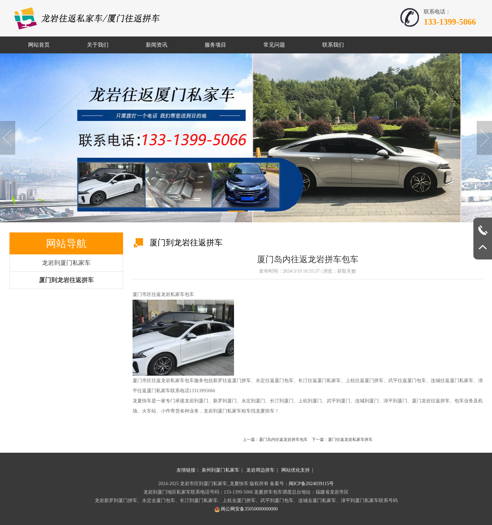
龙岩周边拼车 (260, 470)
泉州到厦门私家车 (220, 470)
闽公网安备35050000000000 (246, 508)
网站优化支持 (295, 470)
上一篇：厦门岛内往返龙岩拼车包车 (277, 439)
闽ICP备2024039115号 (311, 483)
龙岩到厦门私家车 (66, 262)
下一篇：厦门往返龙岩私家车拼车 (342, 439)
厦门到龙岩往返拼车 (66, 280)
